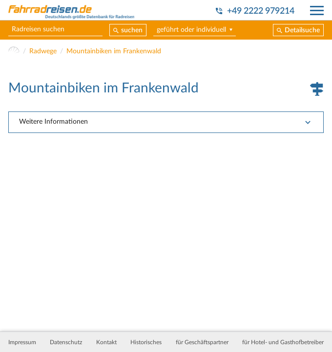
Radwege (43, 51)
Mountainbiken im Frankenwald (113, 51)
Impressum (22, 342)
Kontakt (106, 342)
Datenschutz (66, 342)
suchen (132, 30)
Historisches (146, 342)
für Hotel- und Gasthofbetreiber (283, 342)
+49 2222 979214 (260, 11)
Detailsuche (302, 30)
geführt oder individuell (191, 29)
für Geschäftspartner (202, 342)
